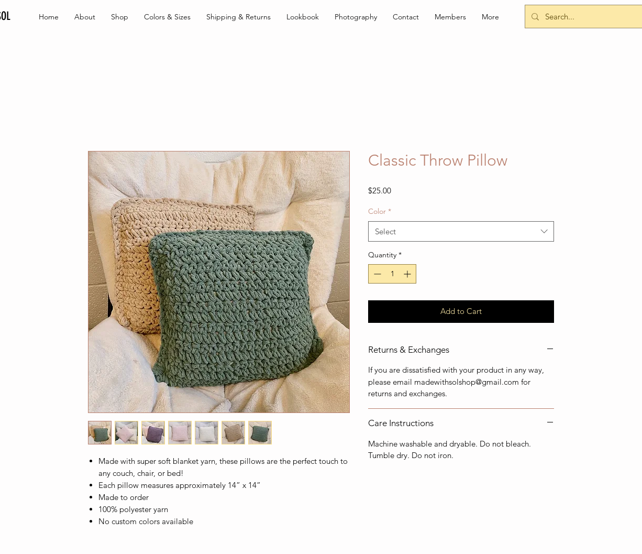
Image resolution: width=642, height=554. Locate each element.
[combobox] (461, 231)
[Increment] (408, 274)
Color (379, 211)
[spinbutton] (392, 274)
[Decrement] (376, 274)
